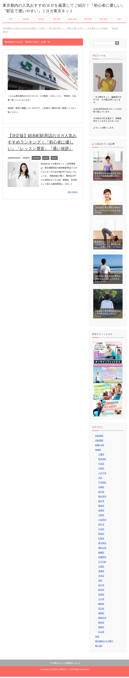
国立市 (101, 502)
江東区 (101, 568)
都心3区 (56, 20)
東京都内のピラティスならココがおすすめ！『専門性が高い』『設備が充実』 (107, 245)
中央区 (101, 465)
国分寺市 (102, 498)
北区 (100, 479)
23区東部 (103, 20)
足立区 (101, 633)
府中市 (101, 526)
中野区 (101, 470)
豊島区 (101, 628)
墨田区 (54, 166)
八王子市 (102, 474)
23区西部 (88, 20)
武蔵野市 (102, 558)
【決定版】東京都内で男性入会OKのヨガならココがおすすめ (107, 280)
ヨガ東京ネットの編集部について (65, 664)
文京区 (101, 530)
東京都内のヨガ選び (104, 642)
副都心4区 (72, 20)
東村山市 (102, 549)
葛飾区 (101, 614)
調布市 (101, 624)
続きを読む (73, 200)
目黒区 (101, 596)
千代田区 (102, 484)
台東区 (101, 488)
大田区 (101, 516)
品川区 (101, 493)
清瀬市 (101, 572)
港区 (100, 582)
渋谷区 (101, 577)
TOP (10, 20)
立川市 (101, 600)
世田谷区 (102, 460)
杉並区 (101, 540)
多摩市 (101, 512)
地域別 (26, 20)
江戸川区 (102, 563)
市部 (119, 20)
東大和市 (102, 544)
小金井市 (102, 521)
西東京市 (102, 619)
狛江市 (101, 586)
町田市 (101, 591)
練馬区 (101, 605)
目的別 (41, 20)
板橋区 (101, 554)
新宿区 (101, 535)
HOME (55, 30)
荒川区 (101, 610)
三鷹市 (101, 456)
